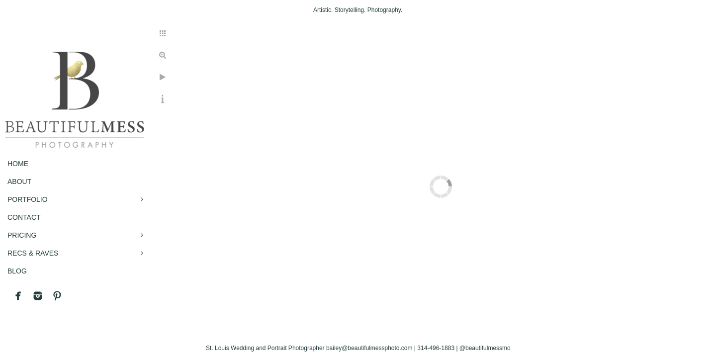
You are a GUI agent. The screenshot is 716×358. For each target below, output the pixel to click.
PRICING (21, 235)
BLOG (17, 271)
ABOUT (19, 181)
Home (17, 164)
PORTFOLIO (27, 199)
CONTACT (24, 217)
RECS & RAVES (32, 253)
